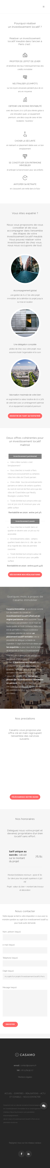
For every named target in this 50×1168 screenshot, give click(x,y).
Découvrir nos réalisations (25, 574)
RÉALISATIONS (32, 1093)
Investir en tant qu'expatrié (25, 416)
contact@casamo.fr (28, 1065)
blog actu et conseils (28, 669)
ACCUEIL (8, 1093)
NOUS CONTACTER (31, 1097)
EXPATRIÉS (18, 1093)
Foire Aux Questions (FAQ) (20, 686)
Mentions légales (25, 1077)
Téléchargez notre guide (25, 797)
